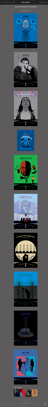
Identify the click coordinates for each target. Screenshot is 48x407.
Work (2, 2)
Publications (6, 2)
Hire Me (10, 2)
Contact (13, 2)
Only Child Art (26, 2)
